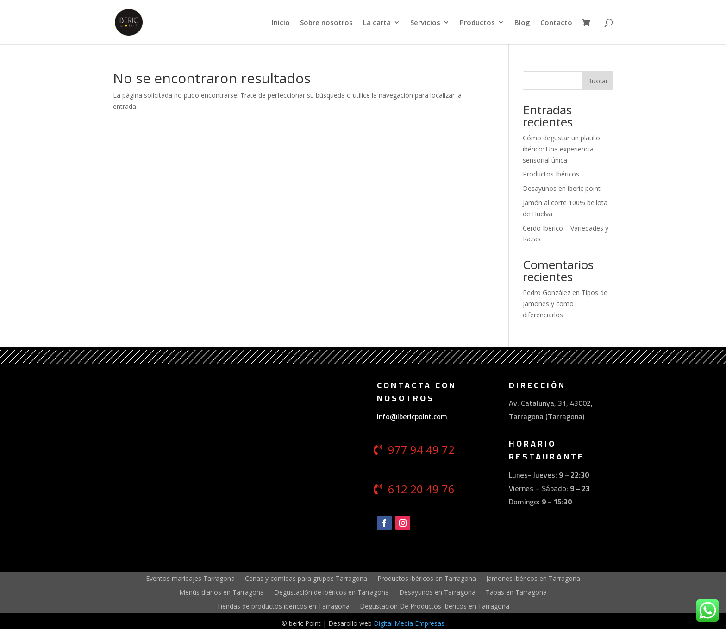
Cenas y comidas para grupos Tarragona (306, 578)
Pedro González (546, 292)
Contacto (556, 23)
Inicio (281, 23)
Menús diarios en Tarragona (221, 592)
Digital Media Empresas (409, 623)
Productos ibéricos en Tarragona (426, 578)
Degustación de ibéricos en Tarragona (331, 592)
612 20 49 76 (421, 489)
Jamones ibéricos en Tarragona (533, 578)
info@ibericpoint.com (412, 416)
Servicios (425, 23)
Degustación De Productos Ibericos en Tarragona (434, 606)
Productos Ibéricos (551, 174)
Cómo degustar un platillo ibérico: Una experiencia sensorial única (561, 148)
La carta (377, 23)
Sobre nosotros (326, 23)
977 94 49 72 (421, 449)
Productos (477, 23)
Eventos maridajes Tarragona (190, 578)
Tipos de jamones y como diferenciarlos (565, 303)
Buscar (597, 80)
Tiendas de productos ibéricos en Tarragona (283, 606)
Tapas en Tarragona (516, 592)
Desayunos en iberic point (562, 188)
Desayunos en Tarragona (437, 592)
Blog (522, 23)
